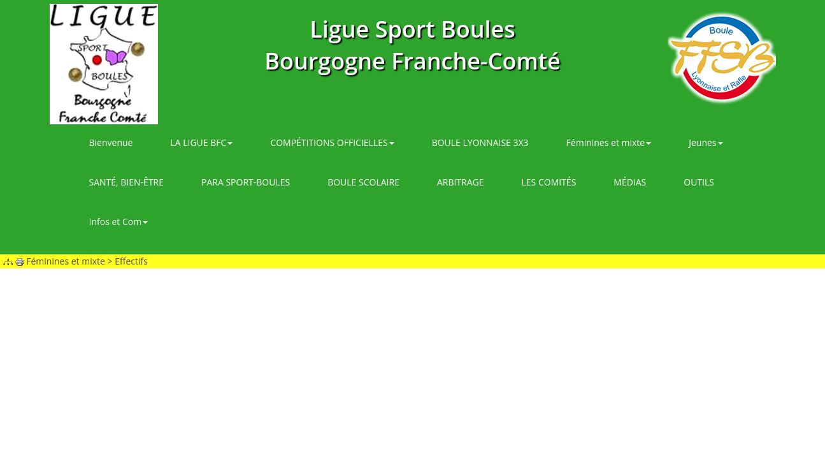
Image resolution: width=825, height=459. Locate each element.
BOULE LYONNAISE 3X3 (480, 142)
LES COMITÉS (549, 182)
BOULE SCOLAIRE (363, 182)
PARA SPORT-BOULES (245, 182)
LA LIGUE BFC (201, 142)
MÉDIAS (629, 182)
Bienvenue (111, 142)
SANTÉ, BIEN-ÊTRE (126, 182)
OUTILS (699, 182)
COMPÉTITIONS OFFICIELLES (332, 142)
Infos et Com (118, 221)
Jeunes (705, 142)
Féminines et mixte (609, 142)
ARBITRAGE (460, 182)
